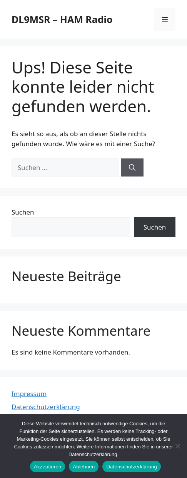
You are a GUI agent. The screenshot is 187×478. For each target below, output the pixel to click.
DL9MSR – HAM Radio (62, 19)
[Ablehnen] (177, 446)
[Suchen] (132, 167)
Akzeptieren (47, 467)
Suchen (23, 212)
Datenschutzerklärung (46, 406)
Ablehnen (84, 467)
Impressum (29, 393)
